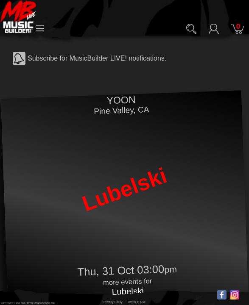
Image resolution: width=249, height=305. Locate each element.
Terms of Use (136, 302)
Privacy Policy (113, 302)
